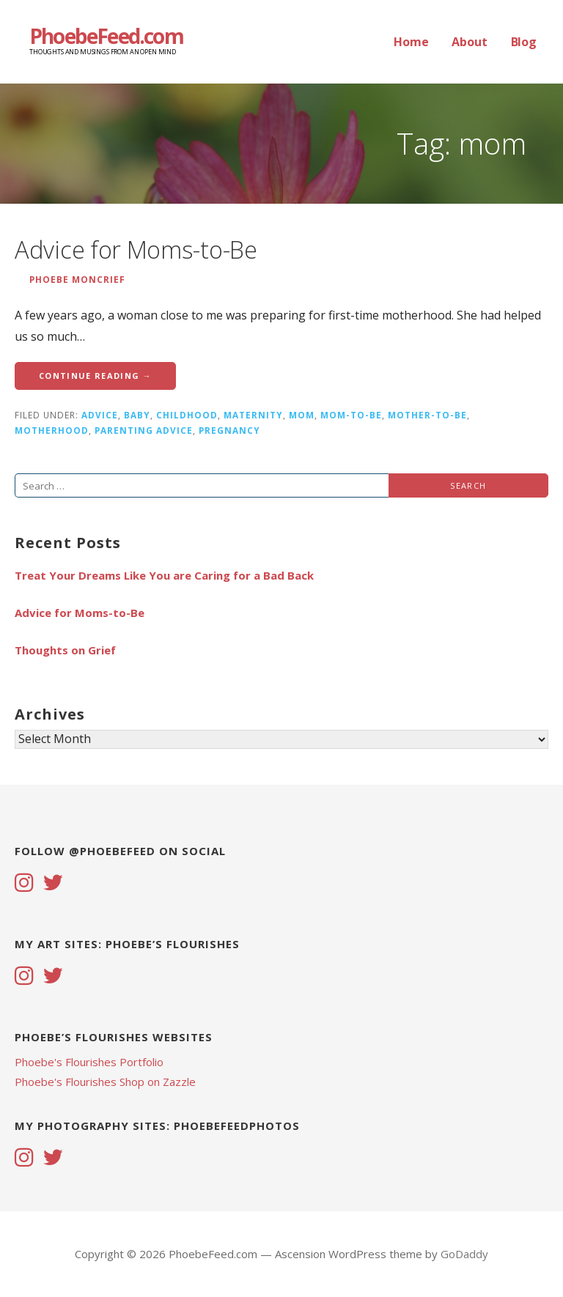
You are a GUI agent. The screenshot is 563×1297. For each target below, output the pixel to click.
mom (301, 415)
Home (411, 42)
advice (99, 415)
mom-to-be (351, 415)
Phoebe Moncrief (77, 279)
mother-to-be (427, 415)
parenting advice (144, 430)
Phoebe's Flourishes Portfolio (89, 1061)
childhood (187, 415)
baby (137, 415)
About (469, 42)
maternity (253, 415)
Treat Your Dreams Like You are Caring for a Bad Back (164, 575)
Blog (524, 42)
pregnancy (229, 430)
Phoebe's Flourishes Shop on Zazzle (105, 1081)
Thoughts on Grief (65, 650)
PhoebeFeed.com (106, 36)
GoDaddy (464, 1253)
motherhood (52, 430)
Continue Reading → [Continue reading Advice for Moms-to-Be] (95, 375)
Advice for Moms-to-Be (136, 249)
